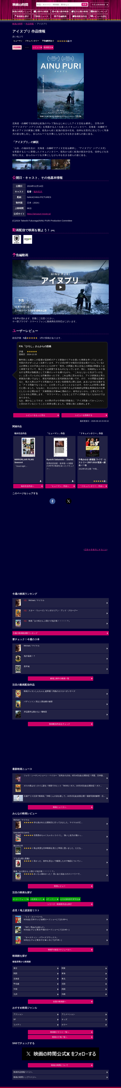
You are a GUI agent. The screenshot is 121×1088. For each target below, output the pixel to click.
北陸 (63, 984)
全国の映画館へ (59, 1001)
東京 (15, 968)
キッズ (64, 1019)
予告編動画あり (48, 41)
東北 (63, 979)
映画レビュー (59, 886)
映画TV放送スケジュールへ (59, 950)
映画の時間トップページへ (25, 1077)
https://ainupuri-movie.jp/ (39, 214)
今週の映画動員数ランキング (25, 633)
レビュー (36, 47)
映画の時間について (59, 1065)
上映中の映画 (41, 11)
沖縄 (63, 994)
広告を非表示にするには (95, 549)
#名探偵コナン (37, 899)
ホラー (64, 1025)
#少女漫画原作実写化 (69, 899)
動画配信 (47, 47)
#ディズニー (51, 899)
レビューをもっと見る (35, 415)
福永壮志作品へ (27, 486)
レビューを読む (98, 16)
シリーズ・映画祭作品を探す (59, 904)
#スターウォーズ (20, 899)
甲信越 (16, 984)
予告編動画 (60, 16)
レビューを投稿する (83, 415)
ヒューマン (18, 41)
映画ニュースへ (59, 807)
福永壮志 (38, 191)
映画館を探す (21, 16)
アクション (18, 1014)
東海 (63, 973)
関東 (63, 968)
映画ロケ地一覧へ (59, 1037)
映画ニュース (41, 16)
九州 (15, 994)
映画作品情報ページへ (23, 1072)
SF (15, 1019)
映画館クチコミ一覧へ (59, 1032)
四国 (63, 989)
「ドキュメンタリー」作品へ (91, 486)
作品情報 (30, 24)
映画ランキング (98, 11)
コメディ (17, 1025)
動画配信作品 (79, 16)
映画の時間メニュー (21, 11)
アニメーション (68, 1014)
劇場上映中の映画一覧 (59, 678)
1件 (64, 41)
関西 (15, 973)
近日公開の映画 (79, 11)
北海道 (16, 979)
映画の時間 (17, 24)
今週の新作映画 (60, 11)
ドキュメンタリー (32, 41)
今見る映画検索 (98, 5)
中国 (15, 989)
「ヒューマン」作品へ (59, 486)
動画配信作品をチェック (59, 724)
